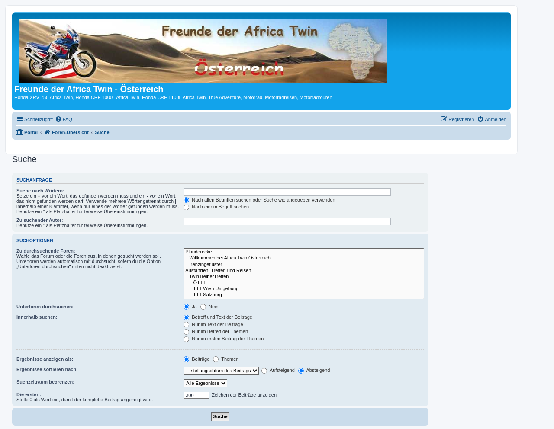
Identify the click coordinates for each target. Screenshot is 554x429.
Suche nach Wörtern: (40, 190)
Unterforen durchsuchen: (45, 306)
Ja (190, 306)
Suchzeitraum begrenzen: (45, 381)
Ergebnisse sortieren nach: (47, 369)
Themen (225, 359)
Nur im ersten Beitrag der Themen (224, 338)
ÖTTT (303, 283)
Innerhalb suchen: (37, 317)
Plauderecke (303, 252)
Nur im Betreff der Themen (216, 331)
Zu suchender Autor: (39, 220)
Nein (209, 306)
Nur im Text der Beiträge (213, 324)
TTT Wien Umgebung (303, 289)
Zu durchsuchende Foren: (45, 250)
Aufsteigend (278, 370)
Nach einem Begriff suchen (216, 206)
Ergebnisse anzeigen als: (44, 359)
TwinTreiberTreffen (303, 277)
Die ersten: (28, 394)
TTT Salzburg (303, 295)
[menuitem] (63, 119)
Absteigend (314, 370)
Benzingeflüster (303, 265)
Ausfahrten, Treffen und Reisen (303, 271)
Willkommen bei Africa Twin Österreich (303, 258)
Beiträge (196, 359)
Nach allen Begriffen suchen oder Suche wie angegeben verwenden (259, 199)
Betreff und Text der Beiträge (218, 317)
